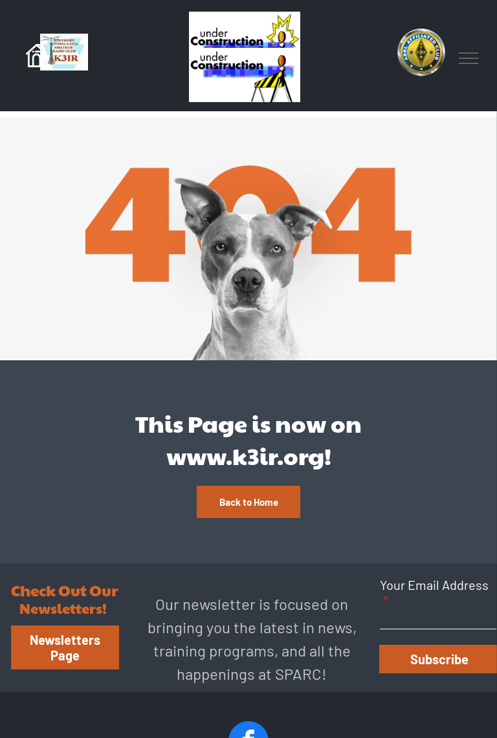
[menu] (468, 58)
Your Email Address (434, 584)
